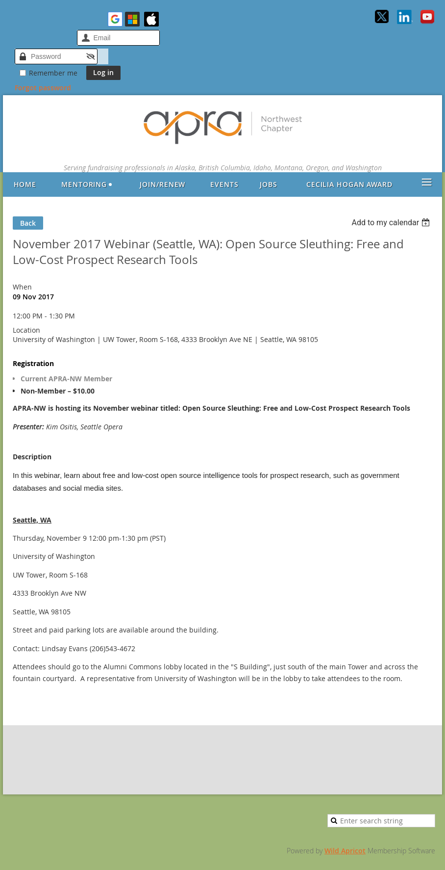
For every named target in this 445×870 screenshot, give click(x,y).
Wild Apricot (345, 850)
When (22, 286)
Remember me (53, 73)
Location (26, 330)
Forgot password (43, 87)
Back (28, 223)
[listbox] (391, 222)
